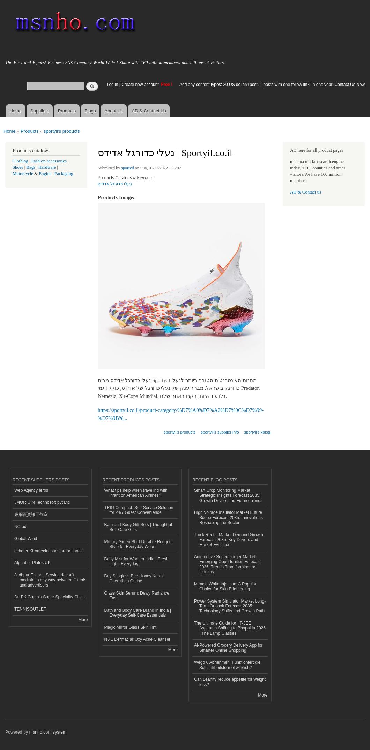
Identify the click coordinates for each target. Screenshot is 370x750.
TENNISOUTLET (30, 609)
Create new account (140, 84)
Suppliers (39, 111)
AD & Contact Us (149, 111)
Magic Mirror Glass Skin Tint (130, 627)
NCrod (20, 526)
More (83, 619)
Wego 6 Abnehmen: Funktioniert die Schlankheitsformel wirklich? (227, 665)
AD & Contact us (305, 192)
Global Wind (25, 538)
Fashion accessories (49, 161)
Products (67, 111)
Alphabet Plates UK (32, 562)
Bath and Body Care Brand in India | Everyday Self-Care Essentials (137, 613)
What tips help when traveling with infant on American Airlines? (136, 493)
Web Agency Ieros (31, 490)
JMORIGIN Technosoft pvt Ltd (42, 502)
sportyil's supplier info (220, 432)
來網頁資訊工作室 (31, 514)
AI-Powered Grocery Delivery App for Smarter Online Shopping (228, 648)
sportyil (127, 168)
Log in (112, 84)
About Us (113, 111)
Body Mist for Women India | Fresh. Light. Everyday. (137, 561)
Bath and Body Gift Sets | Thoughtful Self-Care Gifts (138, 527)
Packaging (63, 173)
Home (15, 111)
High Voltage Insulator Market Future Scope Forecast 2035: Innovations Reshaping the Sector (228, 517)
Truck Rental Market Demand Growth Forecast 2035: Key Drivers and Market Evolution (228, 539)
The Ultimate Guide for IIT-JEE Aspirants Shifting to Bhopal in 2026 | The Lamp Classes (230, 628)
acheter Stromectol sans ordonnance (48, 550)
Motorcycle (23, 173)
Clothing (20, 161)
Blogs (90, 111)
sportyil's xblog (257, 432)
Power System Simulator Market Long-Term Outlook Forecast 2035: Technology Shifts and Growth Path (230, 606)
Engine (45, 173)
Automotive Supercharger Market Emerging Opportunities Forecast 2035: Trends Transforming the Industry (227, 564)
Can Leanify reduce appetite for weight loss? (230, 682)
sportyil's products (62, 131)
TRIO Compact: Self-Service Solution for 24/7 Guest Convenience (138, 510)
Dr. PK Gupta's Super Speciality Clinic (49, 597)
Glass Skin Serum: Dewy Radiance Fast (137, 595)
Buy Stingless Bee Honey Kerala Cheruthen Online (134, 578)
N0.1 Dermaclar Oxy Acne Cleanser (137, 639)
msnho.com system (47, 732)
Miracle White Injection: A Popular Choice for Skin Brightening (225, 586)
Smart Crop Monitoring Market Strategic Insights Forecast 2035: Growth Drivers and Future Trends (228, 495)
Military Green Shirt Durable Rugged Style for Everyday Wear (138, 544)
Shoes (18, 167)
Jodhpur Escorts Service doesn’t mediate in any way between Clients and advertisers (50, 580)
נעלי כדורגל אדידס (115, 184)
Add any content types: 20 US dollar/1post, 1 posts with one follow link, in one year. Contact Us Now (272, 84)
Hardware (47, 167)
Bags (31, 167)
